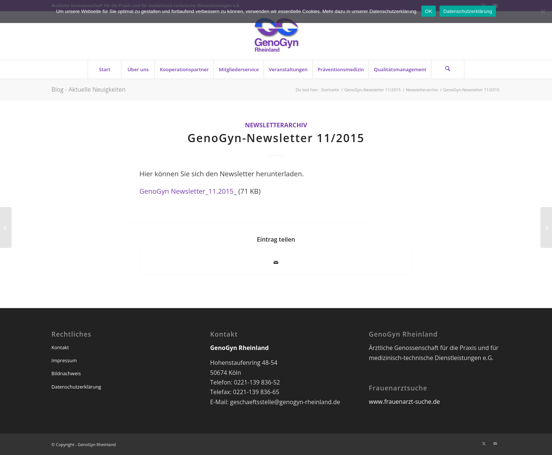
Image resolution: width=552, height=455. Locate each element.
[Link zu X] (484, 443)
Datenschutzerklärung (76, 386)
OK (428, 11)
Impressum (64, 360)
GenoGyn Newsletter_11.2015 (187, 191)
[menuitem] (104, 69)
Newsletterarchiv (276, 125)
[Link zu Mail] (495, 443)
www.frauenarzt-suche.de (404, 401)
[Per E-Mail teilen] (276, 262)
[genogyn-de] (276, 36)
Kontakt (60, 347)
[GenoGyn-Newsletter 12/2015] (546, 227)
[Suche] (447, 69)
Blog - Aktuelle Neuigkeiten (89, 89)
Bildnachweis (66, 373)
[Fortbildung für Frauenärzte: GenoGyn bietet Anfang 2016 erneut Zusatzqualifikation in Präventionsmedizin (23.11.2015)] (6, 227)
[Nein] (542, 11)
